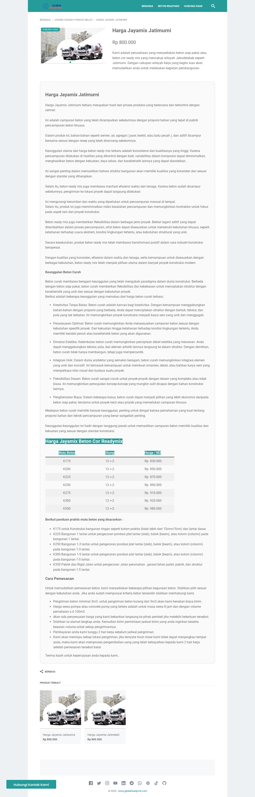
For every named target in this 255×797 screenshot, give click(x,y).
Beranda (147, 6)
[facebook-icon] (91, 783)
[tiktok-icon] (156, 783)
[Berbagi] (47, 672)
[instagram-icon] (107, 783)
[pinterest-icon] (148, 783)
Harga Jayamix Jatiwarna (59, 734)
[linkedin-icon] (124, 783)
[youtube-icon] (115, 783)
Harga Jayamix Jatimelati (103, 734)
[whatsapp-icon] (140, 783)
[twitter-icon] (99, 783)
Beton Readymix (168, 6)
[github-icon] (164, 783)
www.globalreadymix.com (132, 790)
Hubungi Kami (193, 6)
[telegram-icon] (132, 783)
